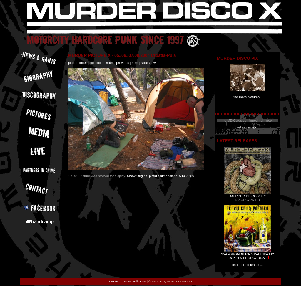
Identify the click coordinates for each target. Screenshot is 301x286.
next (135, 63)
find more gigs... (247, 127)
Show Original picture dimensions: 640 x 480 (160, 176)
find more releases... (247, 265)
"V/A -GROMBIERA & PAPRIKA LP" (247, 254)
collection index (101, 63)
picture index (77, 63)
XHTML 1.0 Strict (120, 281)
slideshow (148, 63)
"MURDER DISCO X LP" (247, 196)
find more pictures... (247, 97)
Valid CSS (139, 281)
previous (122, 63)
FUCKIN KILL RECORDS (245, 257)
